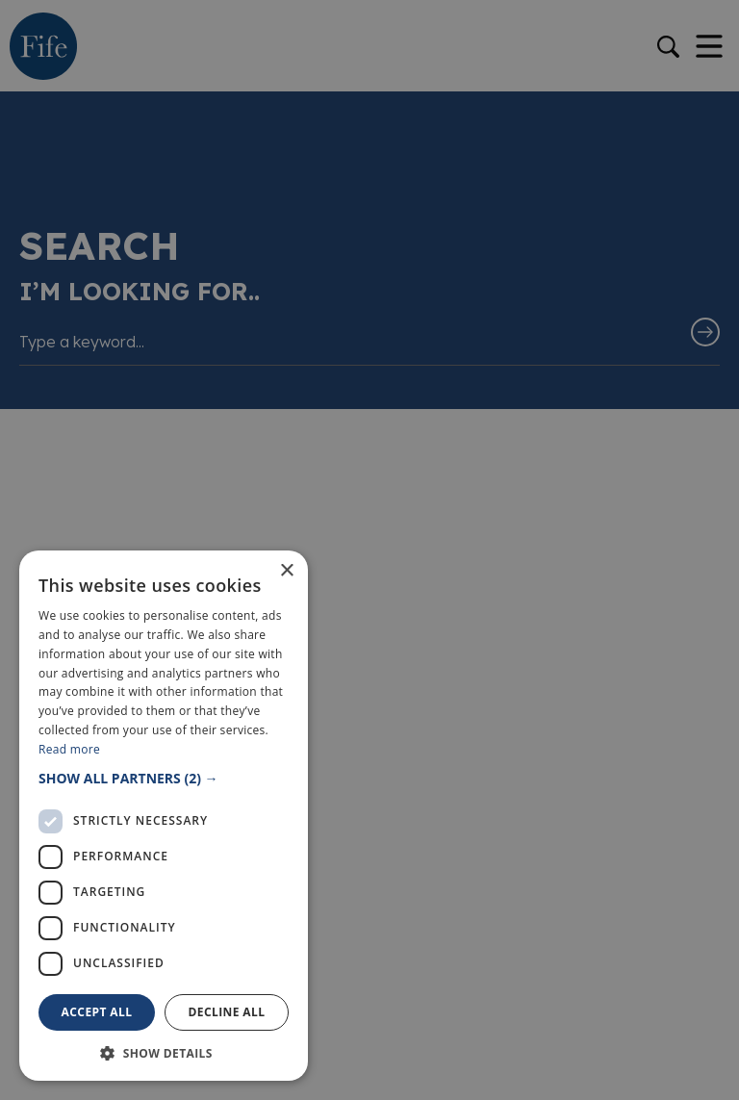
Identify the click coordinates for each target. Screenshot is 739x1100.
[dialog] (369, 550)
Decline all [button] (227, 1012)
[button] (163, 778)
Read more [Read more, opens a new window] (69, 749)
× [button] (286, 571)
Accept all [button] (97, 1012)
